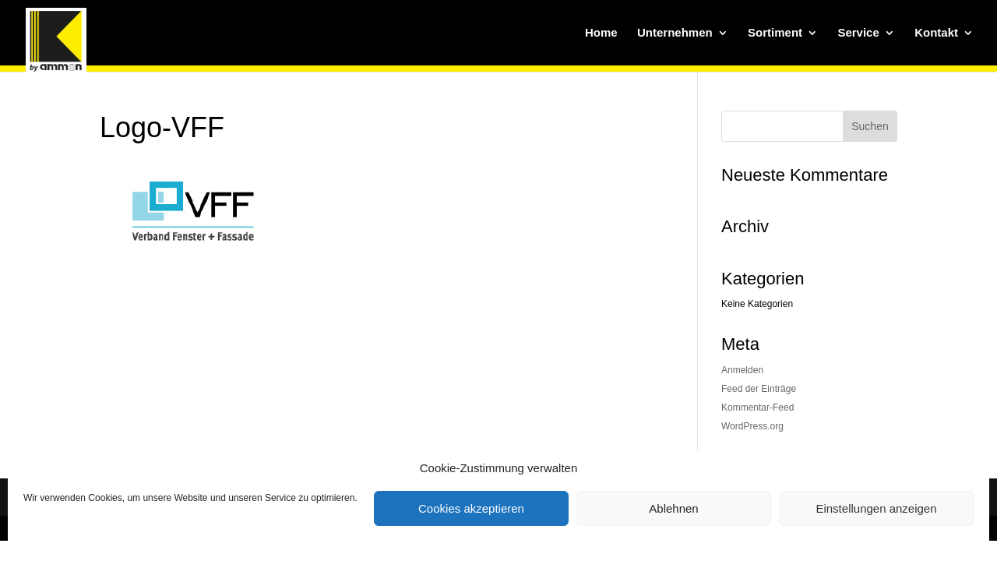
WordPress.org (752, 426)
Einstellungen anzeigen (876, 508)
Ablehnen (673, 508)
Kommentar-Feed (757, 407)
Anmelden (742, 370)
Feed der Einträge (758, 388)
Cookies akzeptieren (471, 508)
